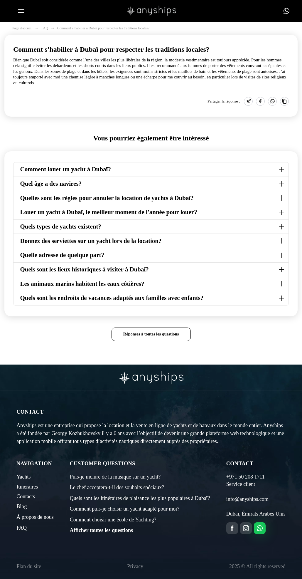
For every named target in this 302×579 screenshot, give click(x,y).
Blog (21, 506)
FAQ (21, 528)
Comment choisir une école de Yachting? (113, 520)
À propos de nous (35, 517)
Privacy (135, 566)
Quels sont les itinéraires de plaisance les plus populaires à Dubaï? (140, 498)
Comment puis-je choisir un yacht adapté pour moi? (124, 509)
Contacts (25, 496)
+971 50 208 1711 (245, 477)
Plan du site (28, 566)
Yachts (23, 477)
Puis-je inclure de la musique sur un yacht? (115, 477)
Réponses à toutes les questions (151, 334)
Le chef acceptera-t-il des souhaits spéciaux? (117, 487)
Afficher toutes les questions (101, 530)
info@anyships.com (247, 499)
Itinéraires (27, 487)
